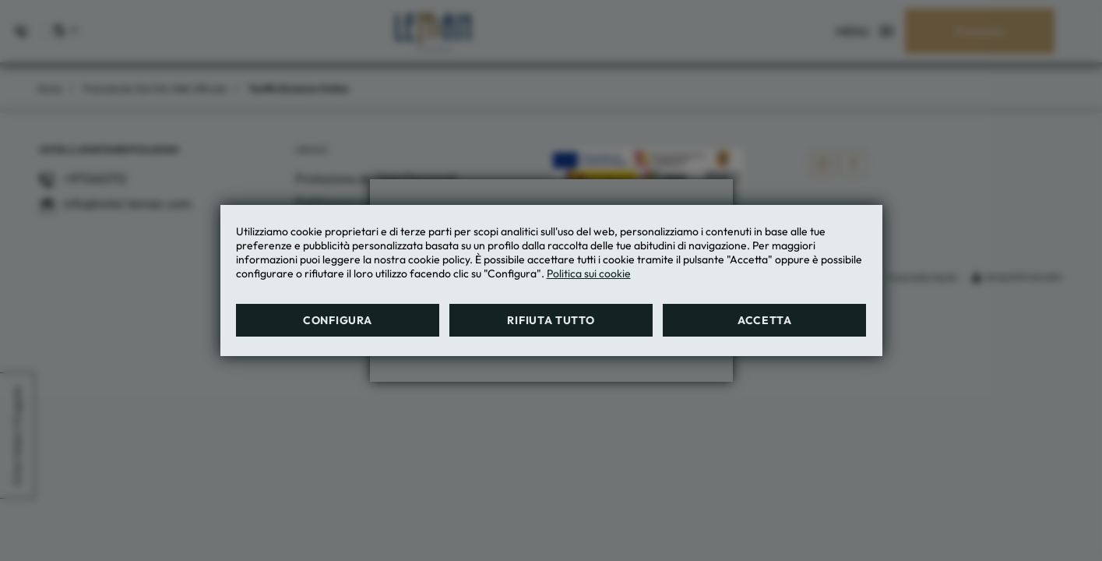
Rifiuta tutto (550, 320)
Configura (337, 320)
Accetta (765, 320)
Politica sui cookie (589, 273)
